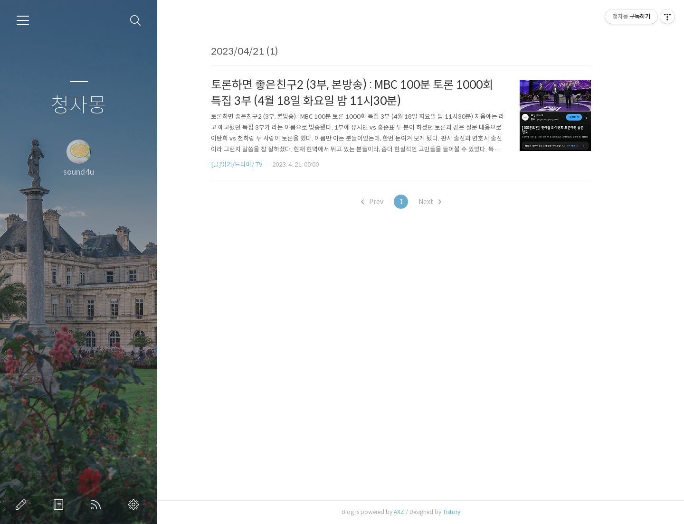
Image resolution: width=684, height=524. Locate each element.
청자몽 (78, 105)
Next (449, 201)
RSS (97, 504)
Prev (391, 201)
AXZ (419, 511)
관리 (135, 504)
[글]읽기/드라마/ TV (256, 164)
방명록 (60, 504)
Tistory (471, 511)
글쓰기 (22, 504)
